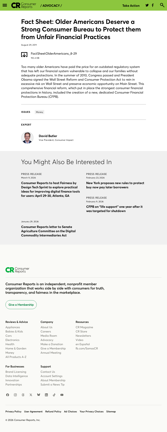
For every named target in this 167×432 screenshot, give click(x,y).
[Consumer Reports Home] (19, 270)
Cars (8, 335)
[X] (31, 395)
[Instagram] (15, 395)
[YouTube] (62, 395)
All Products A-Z (15, 357)
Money (9, 352)
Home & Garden (15, 348)
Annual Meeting (51, 352)
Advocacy (47, 340)
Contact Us (48, 371)
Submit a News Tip (53, 384)
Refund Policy (53, 411)
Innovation (12, 380)
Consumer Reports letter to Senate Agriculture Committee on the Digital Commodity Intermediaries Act (48, 231)
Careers (46, 331)
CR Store (81, 331)
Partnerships (13, 384)
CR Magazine (84, 327)
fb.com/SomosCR (87, 348)
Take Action (130, 6)
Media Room (49, 335)
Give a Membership (21, 304)
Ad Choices (70, 411)
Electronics (12, 340)
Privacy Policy (13, 411)
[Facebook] (7, 395)
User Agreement (33, 411)
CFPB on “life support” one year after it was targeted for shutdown (114, 209)
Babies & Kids (14, 331)
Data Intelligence (16, 376)
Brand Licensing (15, 371)
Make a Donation (52, 344)
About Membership (53, 380)
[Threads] (23, 395)
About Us (46, 327)
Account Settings (51, 376)
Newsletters (83, 335)
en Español (83, 344)
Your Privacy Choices (92, 411)
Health (9, 344)
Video (79, 340)
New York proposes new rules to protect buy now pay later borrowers (115, 185)
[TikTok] (54, 395)
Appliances (12, 327)
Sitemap (111, 411)
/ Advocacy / (51, 6)
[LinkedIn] (46, 395)
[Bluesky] (39, 395)
